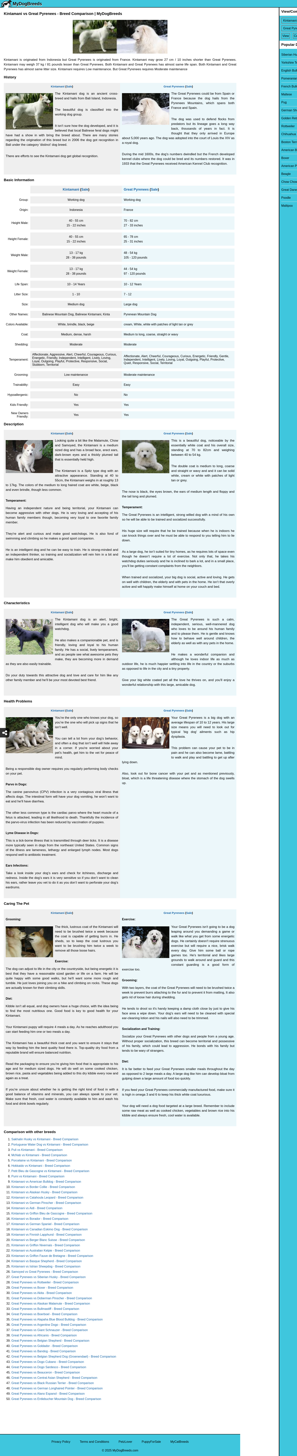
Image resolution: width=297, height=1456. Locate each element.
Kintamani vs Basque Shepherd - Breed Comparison (46, 1261)
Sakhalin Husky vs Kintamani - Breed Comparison (44, 1139)
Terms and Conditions (94, 1441)
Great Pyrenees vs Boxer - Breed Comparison (42, 1287)
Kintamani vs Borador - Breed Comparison (39, 1218)
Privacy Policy (61, 1441)
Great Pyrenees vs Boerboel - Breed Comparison (44, 1314)
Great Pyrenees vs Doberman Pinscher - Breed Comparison (51, 1298)
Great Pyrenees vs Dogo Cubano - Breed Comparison (47, 1361)
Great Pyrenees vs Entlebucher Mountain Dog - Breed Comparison (56, 1399)
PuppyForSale (151, 1441)
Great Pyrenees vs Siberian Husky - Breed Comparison (48, 1277)
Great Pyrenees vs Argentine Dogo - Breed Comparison (48, 1324)
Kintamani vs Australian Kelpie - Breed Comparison (45, 1250)
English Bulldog (253, 70)
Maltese (248, 94)
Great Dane (250, 189)
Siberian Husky (253, 54)
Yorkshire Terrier (254, 62)
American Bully (253, 150)
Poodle (247, 197)
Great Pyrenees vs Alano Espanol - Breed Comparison (48, 1393)
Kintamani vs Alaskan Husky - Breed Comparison (44, 1192)
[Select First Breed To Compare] (269, 20)
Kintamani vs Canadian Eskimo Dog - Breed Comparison (49, 1229)
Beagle (247, 173)
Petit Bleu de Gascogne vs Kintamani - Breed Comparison (50, 1171)
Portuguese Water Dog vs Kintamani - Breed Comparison (49, 1144)
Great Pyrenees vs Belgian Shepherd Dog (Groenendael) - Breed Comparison (63, 1356)
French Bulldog (253, 86)
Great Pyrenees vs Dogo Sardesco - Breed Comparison (48, 1367)
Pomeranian (251, 78)
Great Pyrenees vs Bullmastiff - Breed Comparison (45, 1308)
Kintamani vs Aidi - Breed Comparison (36, 1208)
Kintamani (58, 86)
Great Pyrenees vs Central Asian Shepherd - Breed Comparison (54, 1377)
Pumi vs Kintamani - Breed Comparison (37, 1176)
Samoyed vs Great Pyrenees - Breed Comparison (44, 1271)
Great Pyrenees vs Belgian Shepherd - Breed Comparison (50, 1340)
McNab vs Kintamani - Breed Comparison (39, 1155)
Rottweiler (249, 126)
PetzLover (125, 1441)
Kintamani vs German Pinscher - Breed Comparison (46, 1202)
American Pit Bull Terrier (259, 166)
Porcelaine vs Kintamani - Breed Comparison (41, 1160)
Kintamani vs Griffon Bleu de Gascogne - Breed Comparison (51, 1213)
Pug (245, 102)
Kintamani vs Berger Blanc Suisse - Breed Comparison (48, 1240)
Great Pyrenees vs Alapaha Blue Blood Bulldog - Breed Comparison (57, 1319)
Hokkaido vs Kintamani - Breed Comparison (40, 1165)
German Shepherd (255, 110)
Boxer (247, 158)
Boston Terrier (252, 142)
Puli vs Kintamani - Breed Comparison (37, 1149)
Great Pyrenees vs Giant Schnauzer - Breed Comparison (49, 1330)
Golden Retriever (254, 118)
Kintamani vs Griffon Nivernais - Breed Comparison (45, 1245)
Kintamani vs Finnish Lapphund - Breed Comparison (46, 1234)
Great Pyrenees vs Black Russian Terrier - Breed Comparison (52, 1383)
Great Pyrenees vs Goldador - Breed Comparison (44, 1346)
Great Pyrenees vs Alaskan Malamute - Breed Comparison (50, 1303)
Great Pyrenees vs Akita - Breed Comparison (41, 1293)
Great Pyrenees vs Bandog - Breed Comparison (43, 1351)
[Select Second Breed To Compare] (269, 28)
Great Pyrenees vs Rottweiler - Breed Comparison (45, 1282)
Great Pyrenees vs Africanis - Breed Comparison (44, 1335)
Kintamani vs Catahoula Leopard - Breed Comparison (47, 1197)
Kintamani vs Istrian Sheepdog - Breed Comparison (46, 1266)
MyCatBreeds (179, 1441)
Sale (69, 86)
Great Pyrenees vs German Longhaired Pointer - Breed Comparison (57, 1388)
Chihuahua (250, 134)
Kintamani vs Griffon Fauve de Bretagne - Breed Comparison (52, 1255)
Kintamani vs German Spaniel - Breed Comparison (45, 1224)
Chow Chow (251, 181)
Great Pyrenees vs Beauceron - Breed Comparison (45, 1372)
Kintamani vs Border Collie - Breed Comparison (43, 1187)
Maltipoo (248, 205)
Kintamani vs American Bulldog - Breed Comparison (46, 1181)
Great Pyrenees (173, 86)
